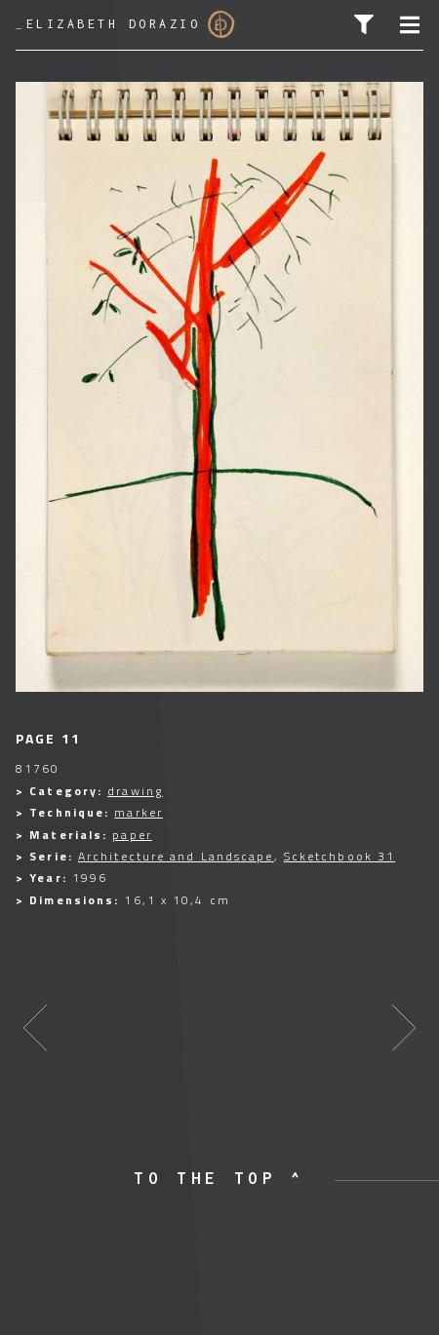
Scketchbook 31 (339, 856)
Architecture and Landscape (176, 856)
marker (138, 812)
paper (132, 834)
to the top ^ (219, 1178)
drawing (135, 791)
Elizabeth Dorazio (125, 24)
